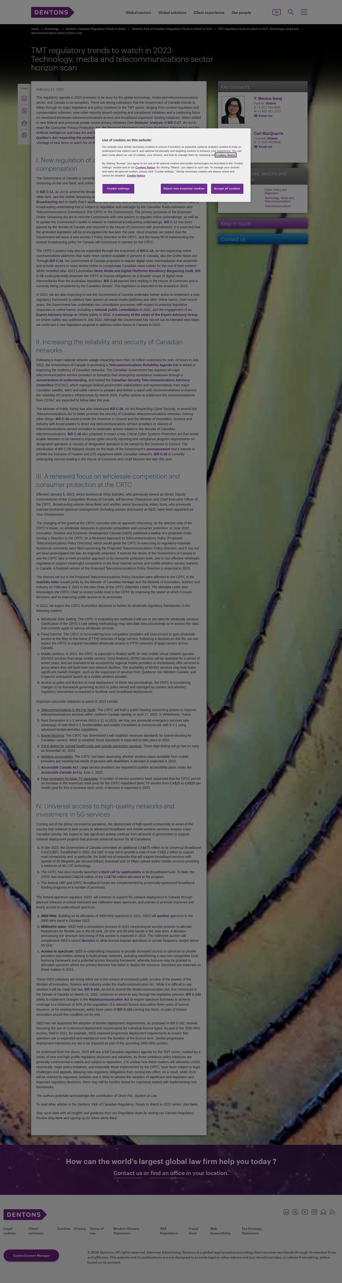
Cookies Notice (225, 155)
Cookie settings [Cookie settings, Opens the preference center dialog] (118, 188)
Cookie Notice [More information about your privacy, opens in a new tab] (136, 175)
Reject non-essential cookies (184, 188)
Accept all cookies (227, 188)
